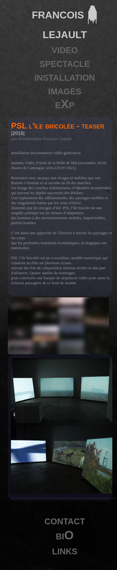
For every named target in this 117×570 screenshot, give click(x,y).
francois (58, 14)
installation (65, 76)
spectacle (65, 62)
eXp (64, 104)
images (64, 90)
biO (65, 535)
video (64, 49)
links (64, 550)
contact (65, 520)
